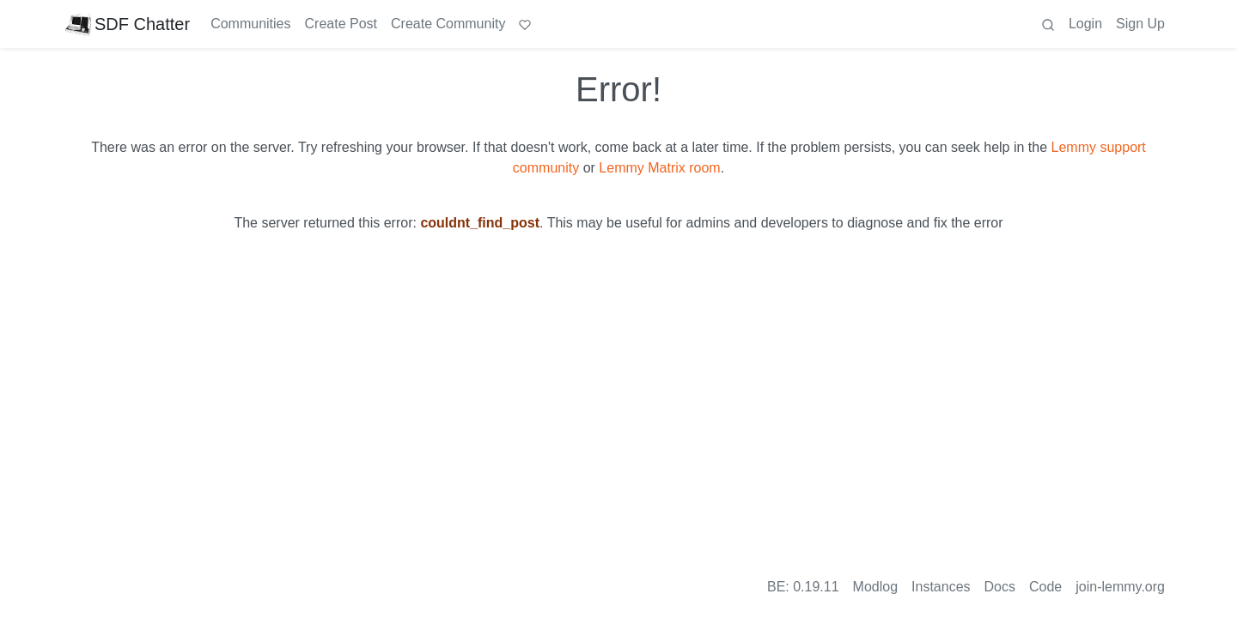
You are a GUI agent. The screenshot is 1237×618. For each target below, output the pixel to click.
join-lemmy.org (1120, 586)
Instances (940, 586)
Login (1085, 23)
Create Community (448, 23)
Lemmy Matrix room (659, 168)
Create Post (341, 23)
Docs (999, 586)
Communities (250, 23)
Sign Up (1140, 23)
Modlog (875, 586)
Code (1045, 586)
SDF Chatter (127, 24)
